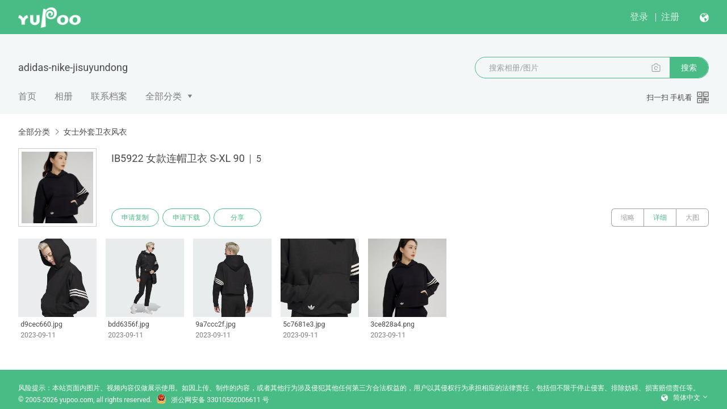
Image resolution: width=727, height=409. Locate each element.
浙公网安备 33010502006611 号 (212, 400)
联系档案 (109, 96)
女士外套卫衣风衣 (95, 131)
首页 (27, 96)
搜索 (689, 67)
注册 (670, 16)
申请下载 (186, 218)
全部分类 (163, 96)
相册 (64, 96)
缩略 (627, 218)
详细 (660, 218)
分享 (237, 218)
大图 (692, 218)
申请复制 (135, 218)
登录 (639, 16)
